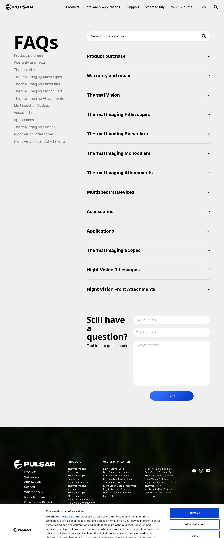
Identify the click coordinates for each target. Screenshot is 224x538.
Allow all (194, 484)
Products (72, 7)
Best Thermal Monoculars (117, 472)
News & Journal (182, 7)
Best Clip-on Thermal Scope (160, 472)
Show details (184, 531)
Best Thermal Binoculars (158, 468)
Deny (194, 507)
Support (133, 7)
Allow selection (195, 495)
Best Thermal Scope (114, 468)
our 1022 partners (68, 488)
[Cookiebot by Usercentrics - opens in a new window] (22, 531)
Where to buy (154, 7)
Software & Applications (102, 7)
